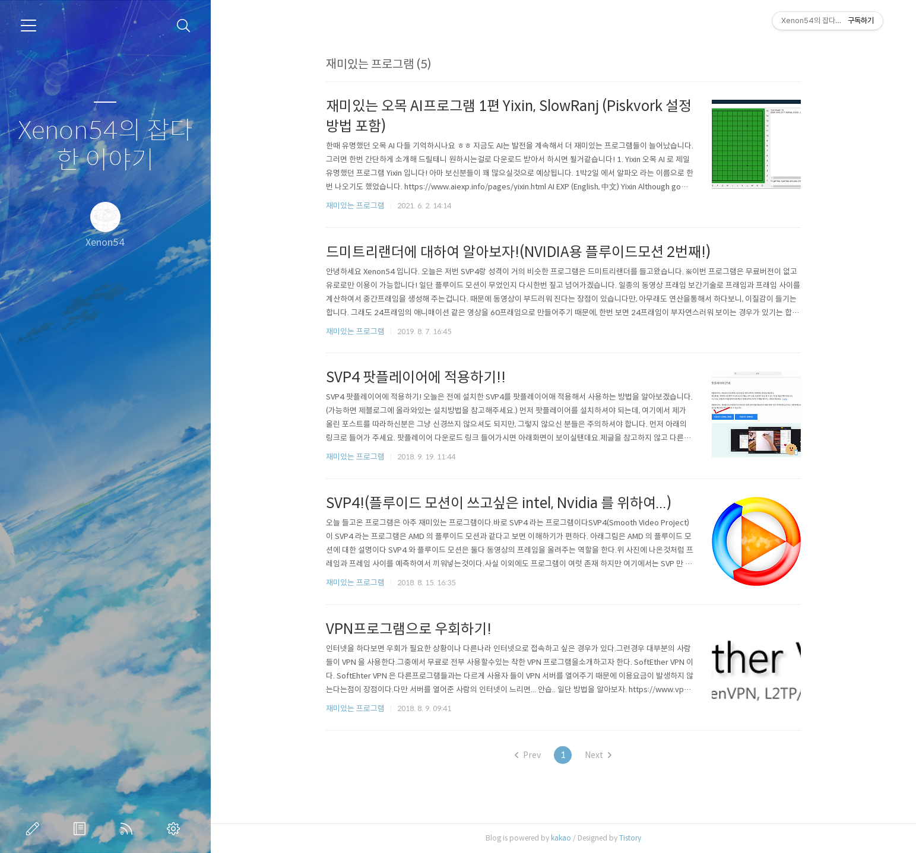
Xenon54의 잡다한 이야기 (105, 145)
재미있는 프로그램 (355, 206)
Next (598, 755)
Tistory (630, 837)
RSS (129, 829)
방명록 (82, 829)
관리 (175, 829)
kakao (561, 837)
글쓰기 (35, 829)
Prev (528, 755)
